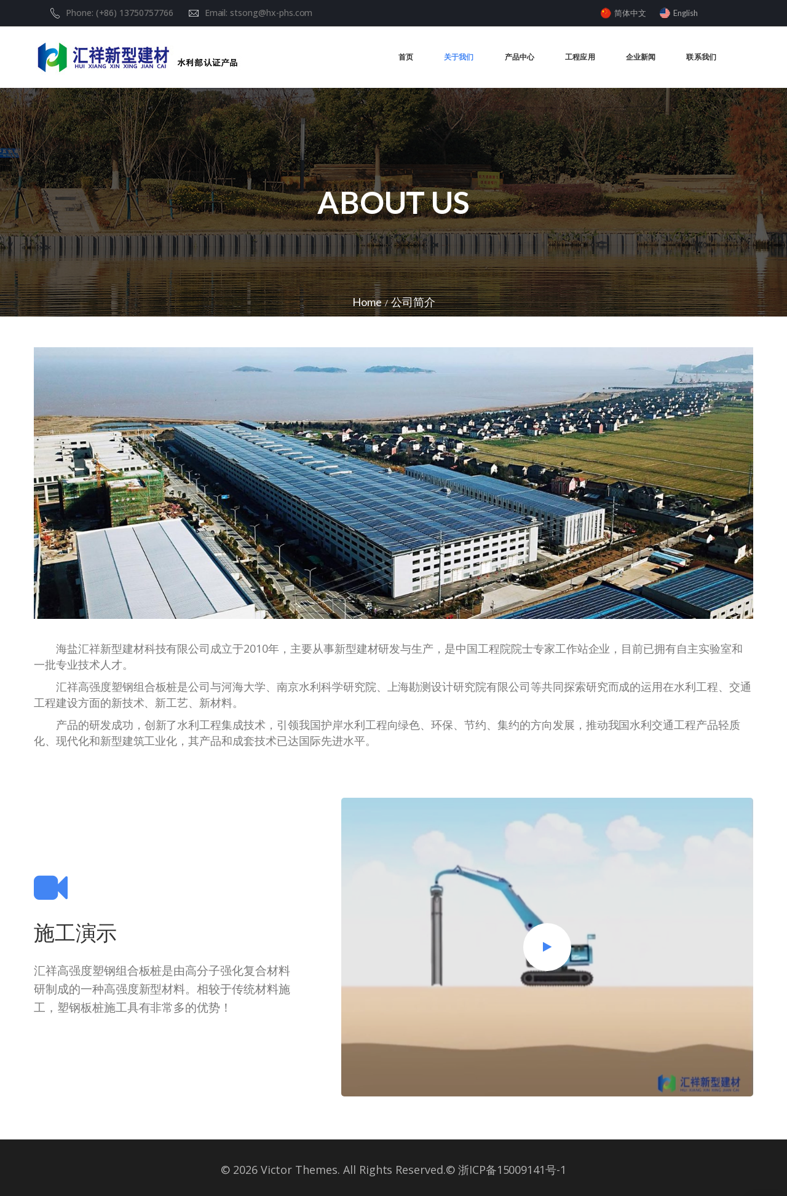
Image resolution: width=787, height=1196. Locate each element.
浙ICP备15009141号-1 (512, 1169)
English (685, 13)
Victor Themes (298, 1169)
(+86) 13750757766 (134, 12)
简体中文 (630, 13)
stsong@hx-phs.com (271, 12)
